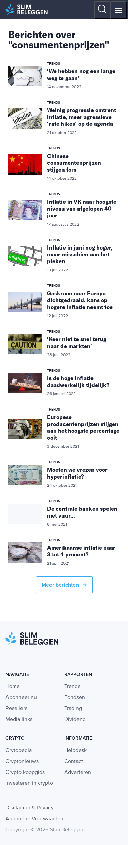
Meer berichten (64, 584)
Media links (18, 719)
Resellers (16, 708)
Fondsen (74, 697)
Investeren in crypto (29, 783)
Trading (73, 708)
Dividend (75, 719)
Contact (73, 761)
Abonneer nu (21, 697)
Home (12, 686)
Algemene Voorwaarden (34, 819)
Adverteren (77, 772)
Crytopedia (18, 750)
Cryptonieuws (22, 761)
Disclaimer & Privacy (29, 808)
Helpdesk (75, 750)
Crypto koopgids (25, 772)
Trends (72, 686)
